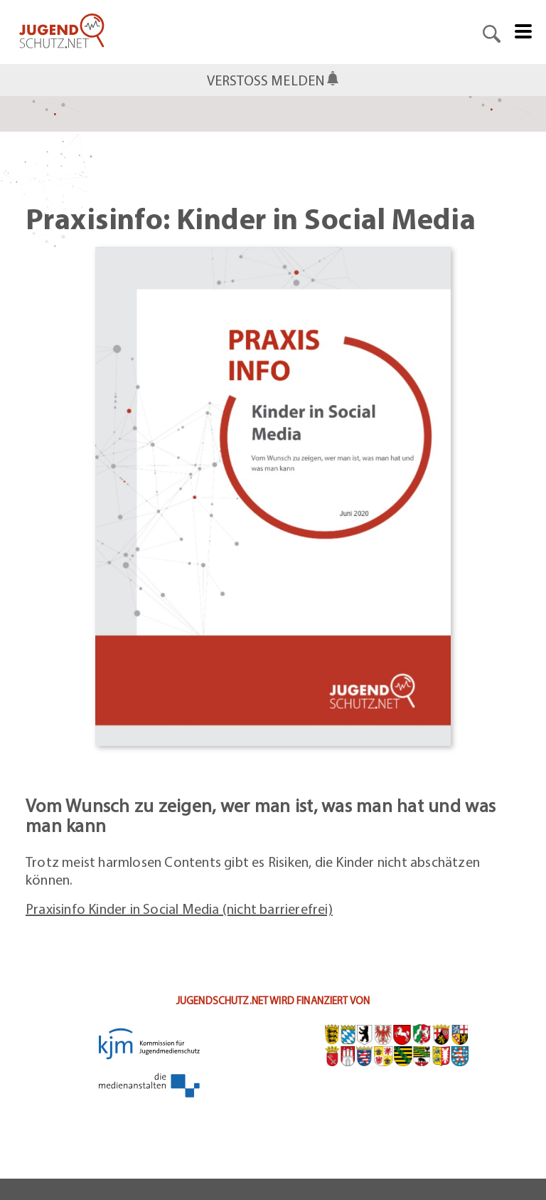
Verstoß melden (266, 80)
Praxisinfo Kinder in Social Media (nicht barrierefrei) (179, 908)
